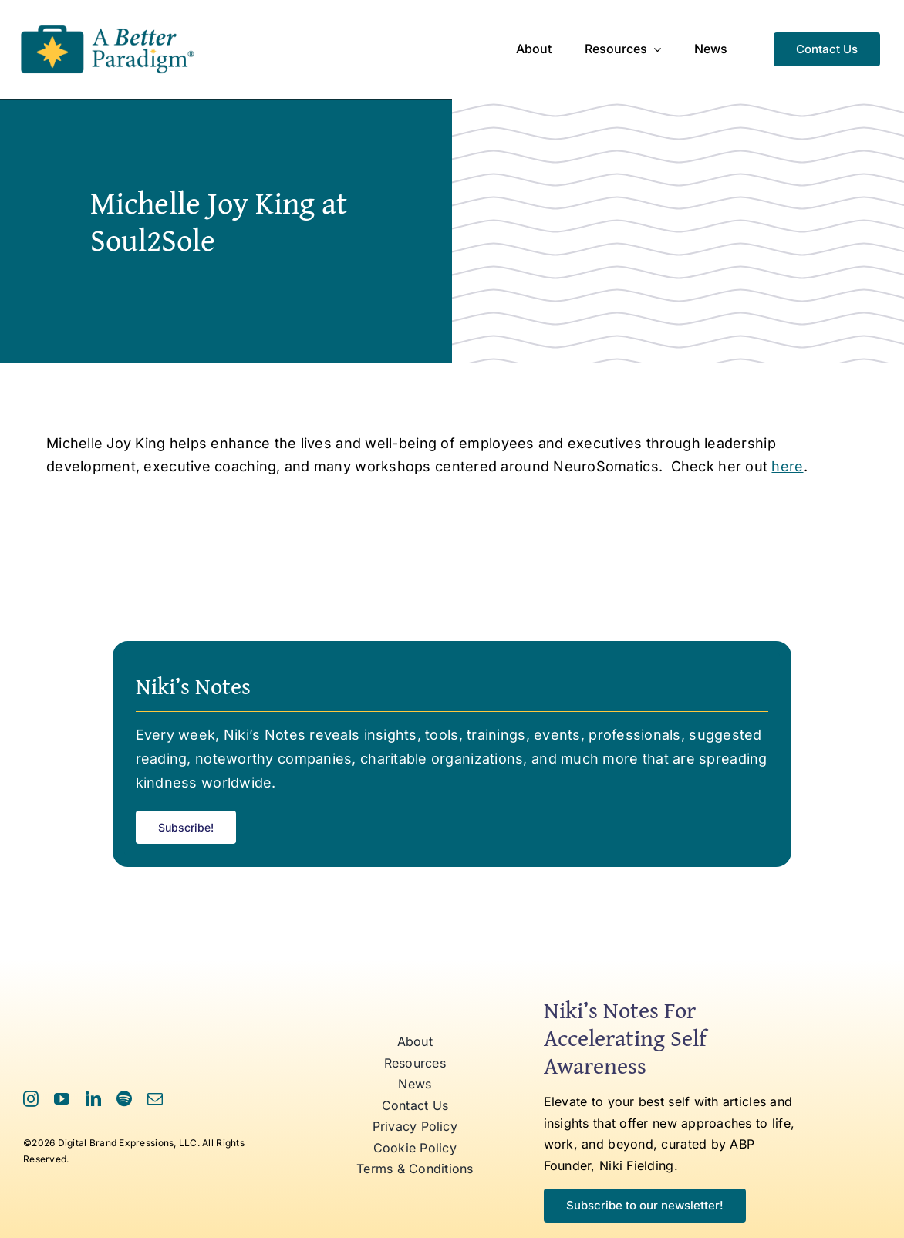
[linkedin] (93, 1099)
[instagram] (31, 1099)
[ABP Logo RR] (107, 26)
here (787, 466)
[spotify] (124, 1099)
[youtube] (61, 1099)
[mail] (155, 1099)
